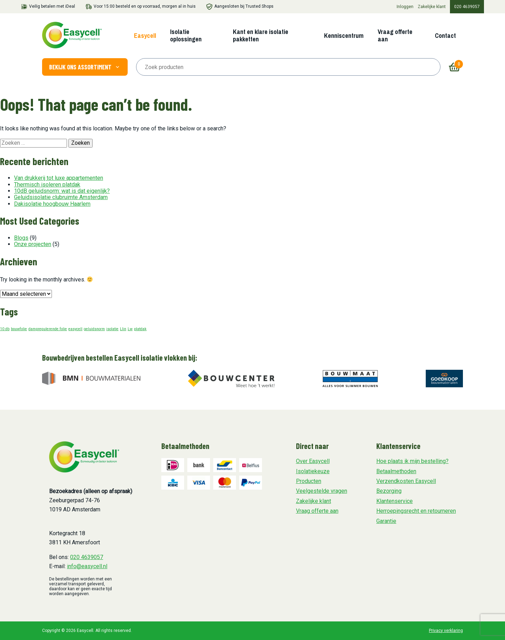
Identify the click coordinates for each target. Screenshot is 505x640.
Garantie (386, 521)
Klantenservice (394, 501)
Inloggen (405, 6)
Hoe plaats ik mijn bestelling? (412, 461)
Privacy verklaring (446, 630)
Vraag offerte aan (395, 35)
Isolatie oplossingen (186, 35)
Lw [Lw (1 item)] (130, 329)
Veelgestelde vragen (321, 491)
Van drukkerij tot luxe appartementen (58, 178)
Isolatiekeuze (313, 471)
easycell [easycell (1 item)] (75, 329)
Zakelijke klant (432, 6)
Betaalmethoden (396, 471)
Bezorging (389, 491)
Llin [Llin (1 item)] (123, 329)
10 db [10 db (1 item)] (4, 329)
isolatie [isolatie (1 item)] (112, 329)
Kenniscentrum (344, 35)
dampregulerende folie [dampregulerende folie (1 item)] (47, 329)
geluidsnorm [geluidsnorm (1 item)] (94, 329)
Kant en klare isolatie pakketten (260, 35)
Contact (445, 35)
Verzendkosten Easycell (406, 481)
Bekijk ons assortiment (85, 67)
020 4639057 (467, 6)
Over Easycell (313, 461)
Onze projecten (32, 244)
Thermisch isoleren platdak (47, 184)
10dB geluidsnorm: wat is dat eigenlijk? (62, 191)
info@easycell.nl (87, 566)
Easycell (145, 35)
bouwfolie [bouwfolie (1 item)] (19, 329)
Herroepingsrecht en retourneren (416, 511)
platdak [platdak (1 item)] (140, 329)
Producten (308, 481)
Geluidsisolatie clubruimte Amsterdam (61, 197)
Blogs (21, 237)
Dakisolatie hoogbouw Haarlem (52, 203)
